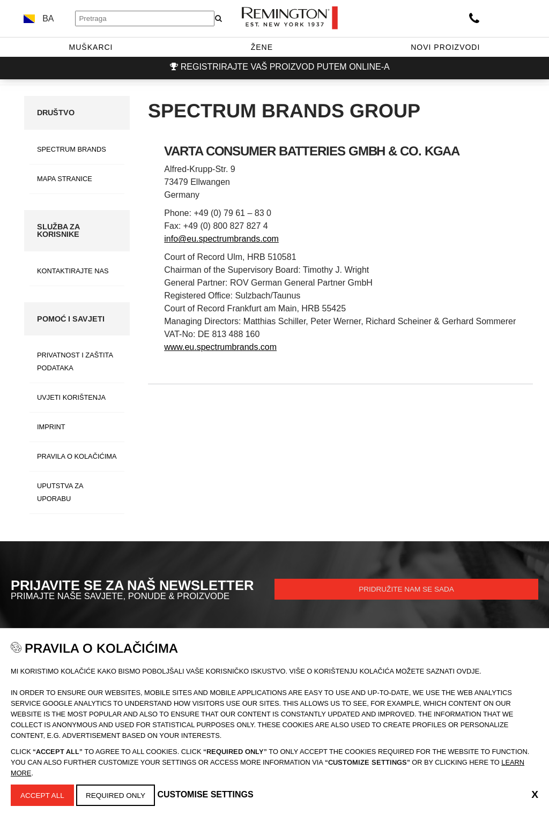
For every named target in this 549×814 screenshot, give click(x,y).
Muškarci (91, 47)
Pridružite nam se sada (407, 590)
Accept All (44, 794)
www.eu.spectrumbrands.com (220, 347)
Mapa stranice (64, 179)
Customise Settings (213, 793)
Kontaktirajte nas (72, 271)
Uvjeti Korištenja (71, 397)
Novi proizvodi (445, 47)
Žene (262, 47)
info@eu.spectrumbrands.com (221, 238)
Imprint (51, 427)
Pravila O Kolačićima (76, 456)
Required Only (121, 794)
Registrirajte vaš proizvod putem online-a (285, 66)
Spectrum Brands (71, 149)
